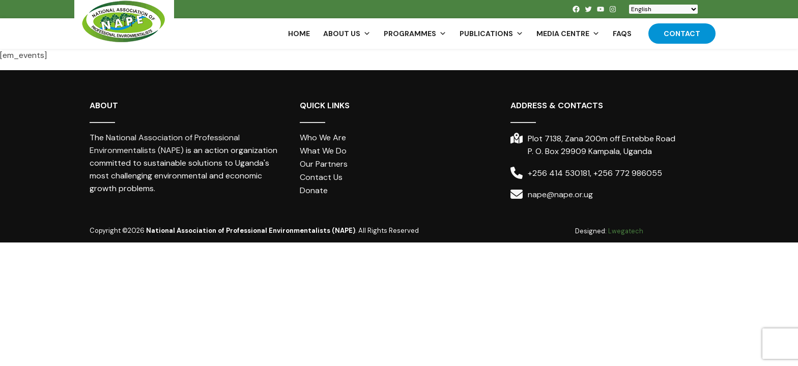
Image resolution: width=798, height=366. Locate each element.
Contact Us (321, 177)
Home (299, 33)
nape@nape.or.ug (560, 194)
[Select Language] (663, 9)
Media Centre (568, 33)
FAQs (622, 33)
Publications (491, 33)
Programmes (415, 33)
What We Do (323, 150)
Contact (682, 33)
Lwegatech (625, 231)
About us (346, 33)
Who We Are (323, 137)
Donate (314, 190)
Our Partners (324, 164)
